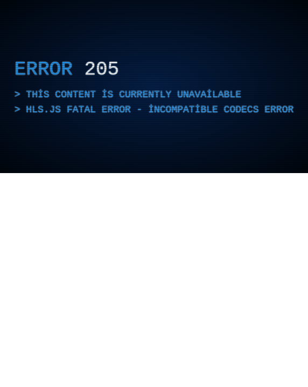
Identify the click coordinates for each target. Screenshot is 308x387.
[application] (154, 86)
